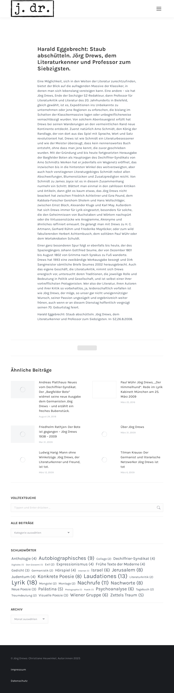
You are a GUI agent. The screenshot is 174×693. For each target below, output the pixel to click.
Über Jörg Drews (132, 427)
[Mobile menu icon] (159, 8)
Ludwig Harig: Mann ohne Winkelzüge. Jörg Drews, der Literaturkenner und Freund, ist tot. (59, 459)
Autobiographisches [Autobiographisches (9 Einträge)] (66, 558)
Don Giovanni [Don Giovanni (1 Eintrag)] (34, 564)
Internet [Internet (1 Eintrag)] (83, 570)
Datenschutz (19, 680)
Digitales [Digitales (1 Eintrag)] (17, 564)
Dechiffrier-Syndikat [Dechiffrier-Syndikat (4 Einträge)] (134, 558)
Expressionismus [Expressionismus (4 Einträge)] (75, 564)
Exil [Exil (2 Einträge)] (49, 564)
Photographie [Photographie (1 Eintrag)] (73, 589)
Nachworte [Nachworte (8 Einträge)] (127, 583)
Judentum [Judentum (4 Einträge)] (23, 576)
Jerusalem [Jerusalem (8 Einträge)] (127, 570)
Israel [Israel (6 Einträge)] (100, 570)
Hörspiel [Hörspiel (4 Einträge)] (65, 570)
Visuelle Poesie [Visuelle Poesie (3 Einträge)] (53, 595)
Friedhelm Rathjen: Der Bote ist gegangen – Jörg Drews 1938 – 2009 (59, 431)
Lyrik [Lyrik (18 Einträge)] (24, 582)
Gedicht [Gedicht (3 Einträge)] (20, 570)
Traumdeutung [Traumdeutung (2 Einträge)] (24, 595)
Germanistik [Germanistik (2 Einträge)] (42, 570)
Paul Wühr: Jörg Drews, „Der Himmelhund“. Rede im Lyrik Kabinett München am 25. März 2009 (142, 389)
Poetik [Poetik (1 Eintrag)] (89, 589)
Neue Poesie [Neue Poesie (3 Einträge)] (23, 589)
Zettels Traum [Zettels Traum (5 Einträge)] (127, 595)
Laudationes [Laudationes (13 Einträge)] (106, 576)
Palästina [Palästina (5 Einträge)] (50, 589)
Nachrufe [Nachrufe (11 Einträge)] (93, 582)
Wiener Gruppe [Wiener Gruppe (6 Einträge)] (89, 595)
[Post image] (23, 389)
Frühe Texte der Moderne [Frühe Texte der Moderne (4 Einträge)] (120, 564)
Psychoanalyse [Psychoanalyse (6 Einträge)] (115, 588)
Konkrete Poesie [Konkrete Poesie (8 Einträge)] (60, 576)
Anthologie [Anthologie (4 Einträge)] (24, 558)
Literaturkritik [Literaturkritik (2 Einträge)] (141, 577)
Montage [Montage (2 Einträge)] (67, 583)
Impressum (18, 669)
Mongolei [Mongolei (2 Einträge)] (48, 583)
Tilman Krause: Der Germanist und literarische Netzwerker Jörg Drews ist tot (140, 459)
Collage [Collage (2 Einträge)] (103, 559)
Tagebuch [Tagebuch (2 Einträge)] (145, 589)
